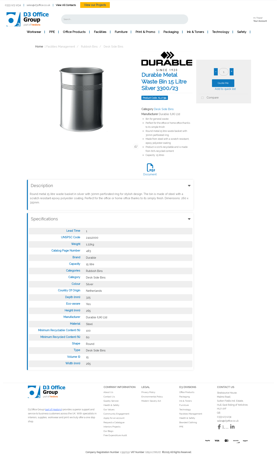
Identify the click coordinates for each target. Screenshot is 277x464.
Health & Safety (111, 405)
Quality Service (110, 401)
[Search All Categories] (124, 19)
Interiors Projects (111, 426)
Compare (209, 98)
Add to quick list (224, 88)
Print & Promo (145, 32)
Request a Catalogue (113, 422)
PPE (52, 32)
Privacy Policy (148, 392)
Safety (241, 32)
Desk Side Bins (113, 46)
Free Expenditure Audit (115, 435)
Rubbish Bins (89, 46)
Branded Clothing (188, 422)
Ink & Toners (195, 32)
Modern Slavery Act (151, 401)
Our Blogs (108, 431)
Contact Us (109, 396)
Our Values (108, 409)
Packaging (171, 32)
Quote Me (223, 83)
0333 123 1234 (13, 5)
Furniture (121, 32)
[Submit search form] (183, 19)
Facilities (100, 32)
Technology (220, 32)
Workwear (34, 32)
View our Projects (95, 5)
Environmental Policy (152, 396)
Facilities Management (60, 46)
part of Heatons (53, 409)
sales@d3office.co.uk (38, 5)
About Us (108, 392)
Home (36, 46)
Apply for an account (113, 418)
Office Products (74, 32)
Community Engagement (116, 413)
